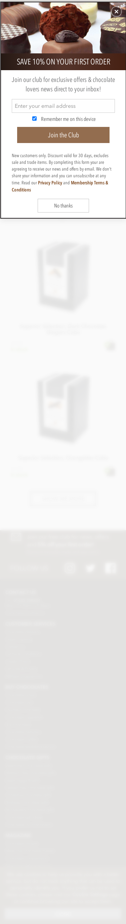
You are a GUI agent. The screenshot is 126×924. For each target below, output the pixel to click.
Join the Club (63, 135)
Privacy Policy (50, 183)
